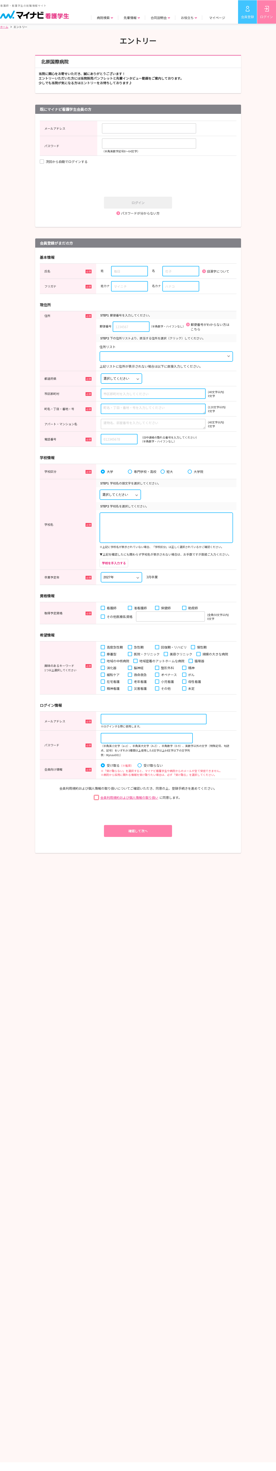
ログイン (266, 16)
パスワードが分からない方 (140, 213)
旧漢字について (218, 271)
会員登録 (247, 16)
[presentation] (140, 181)
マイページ (217, 17)
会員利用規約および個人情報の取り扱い (129, 797)
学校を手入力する (114, 563)
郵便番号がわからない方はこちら (210, 326)
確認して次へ (138, 831)
